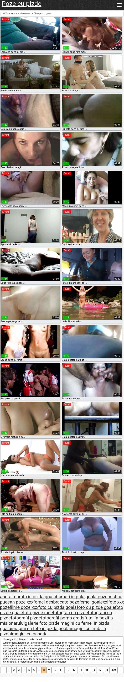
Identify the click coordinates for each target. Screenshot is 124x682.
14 (80, 669)
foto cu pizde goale (96, 607)
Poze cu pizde (21, 4)
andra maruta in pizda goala (28, 596)
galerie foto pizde (42, 623)
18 (106, 669)
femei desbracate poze (56, 602)
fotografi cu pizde (70, 612)
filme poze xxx (24, 607)
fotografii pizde (26, 618)
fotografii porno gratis (62, 618)
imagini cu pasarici (30, 633)
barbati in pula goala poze (82, 596)
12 (67, 669)
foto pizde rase (38, 612)
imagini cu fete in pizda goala (40, 628)
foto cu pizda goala (57, 607)
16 (93, 669)
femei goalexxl (93, 602)
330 (113, 669)
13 (74, 669)
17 (99, 669)
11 (61, 669)
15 (87, 669)
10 (54, 669)
